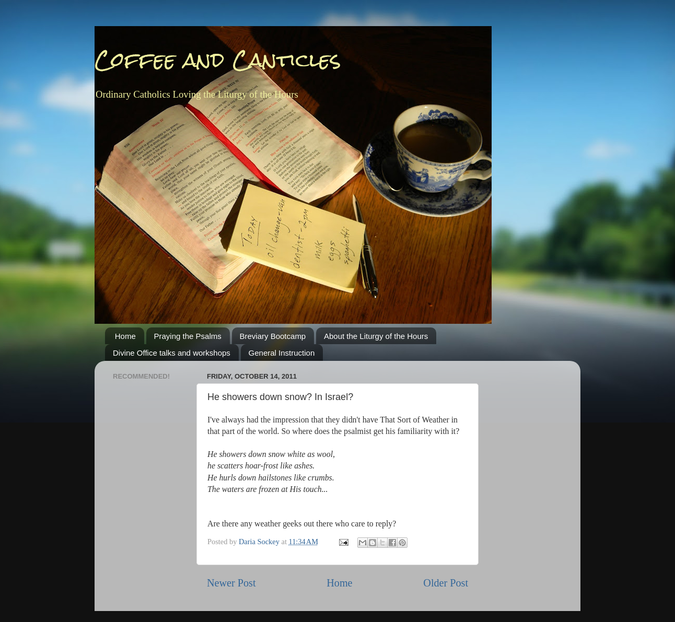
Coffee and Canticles (218, 60)
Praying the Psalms (188, 336)
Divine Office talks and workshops (171, 352)
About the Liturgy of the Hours (376, 336)
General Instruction (282, 352)
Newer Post (231, 583)
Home (125, 336)
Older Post (445, 583)
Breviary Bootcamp (273, 336)
